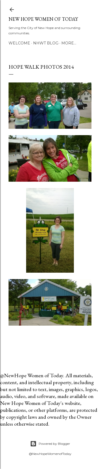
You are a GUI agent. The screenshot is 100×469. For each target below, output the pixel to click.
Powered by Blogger (50, 444)
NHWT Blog (45, 43)
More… (68, 43)
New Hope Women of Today (43, 19)
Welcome (19, 43)
